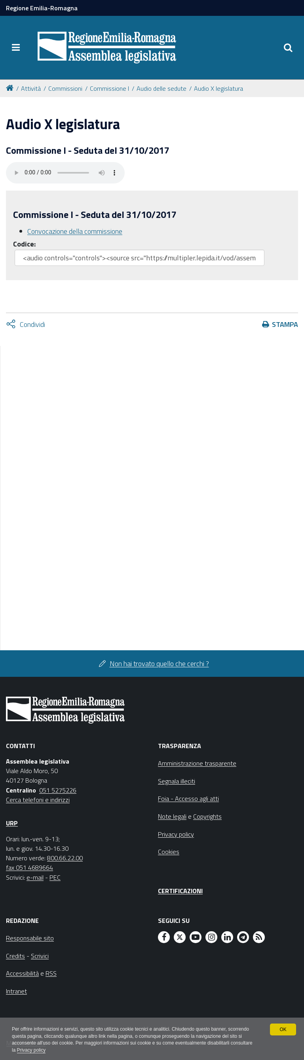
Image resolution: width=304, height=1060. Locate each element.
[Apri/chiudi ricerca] (288, 47)
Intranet (16, 991)
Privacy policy (54, 1050)
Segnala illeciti (176, 781)
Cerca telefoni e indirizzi (38, 799)
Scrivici (40, 956)
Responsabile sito (30, 938)
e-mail (35, 877)
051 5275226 (57, 790)
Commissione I (109, 88)
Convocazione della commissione (74, 231)
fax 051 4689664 (29, 867)
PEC (55, 877)
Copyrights (207, 816)
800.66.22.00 (65, 858)
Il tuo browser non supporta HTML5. (65, 172)
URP (12, 823)
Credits (15, 956)
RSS (51, 973)
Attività (31, 88)
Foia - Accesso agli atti (188, 798)
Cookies (168, 851)
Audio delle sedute (161, 88)
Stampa (285, 324)
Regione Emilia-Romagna (42, 8)
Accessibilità (22, 973)
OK (282, 1029)
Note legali (172, 816)
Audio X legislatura (218, 88)
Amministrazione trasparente (197, 763)
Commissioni (65, 88)
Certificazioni (180, 891)
